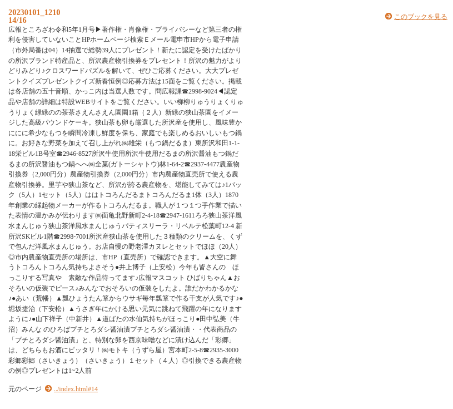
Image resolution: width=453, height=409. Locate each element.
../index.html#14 (76, 389)
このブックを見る (420, 17)
